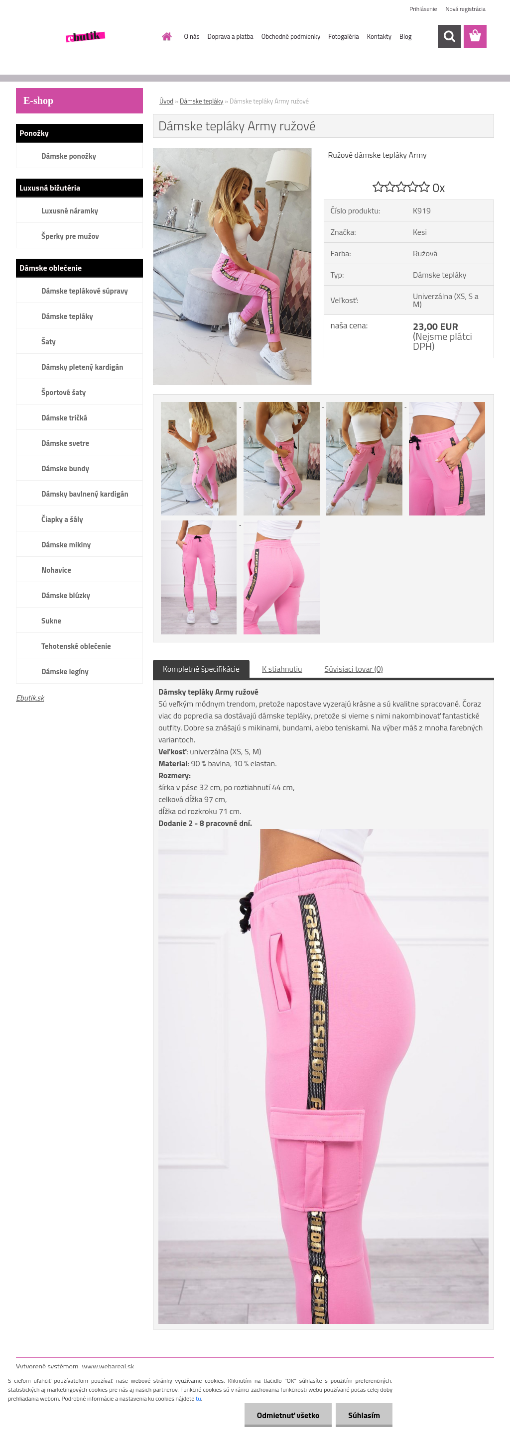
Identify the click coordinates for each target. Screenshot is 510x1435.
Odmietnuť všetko (287, 1415)
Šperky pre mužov (70, 236)
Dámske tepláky (67, 316)
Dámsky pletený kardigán (82, 367)
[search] (449, 36)
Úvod (166, 101)
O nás (192, 36)
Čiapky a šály (62, 519)
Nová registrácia (465, 8)
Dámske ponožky (68, 156)
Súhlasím (364, 1415)
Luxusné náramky (69, 210)
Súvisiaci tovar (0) (354, 669)
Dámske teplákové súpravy (84, 291)
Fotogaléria (343, 36)
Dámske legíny (65, 671)
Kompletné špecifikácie (201, 669)
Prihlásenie (423, 8)
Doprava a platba (231, 36)
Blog (405, 36)
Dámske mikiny (66, 544)
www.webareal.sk (108, 1366)
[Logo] (84, 37)
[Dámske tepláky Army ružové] (232, 152)
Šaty (48, 341)
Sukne (51, 620)
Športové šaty (63, 392)
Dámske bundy (65, 468)
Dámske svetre (65, 443)
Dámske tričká (64, 417)
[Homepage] (165, 36)
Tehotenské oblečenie (76, 646)
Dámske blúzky (65, 595)
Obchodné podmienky (291, 36)
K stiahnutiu (282, 669)
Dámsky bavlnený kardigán (84, 494)
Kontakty (379, 36)
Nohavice (56, 570)
